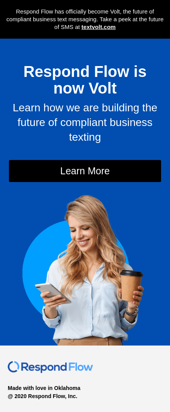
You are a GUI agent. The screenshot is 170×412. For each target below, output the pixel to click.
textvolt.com (98, 27)
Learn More (85, 170)
